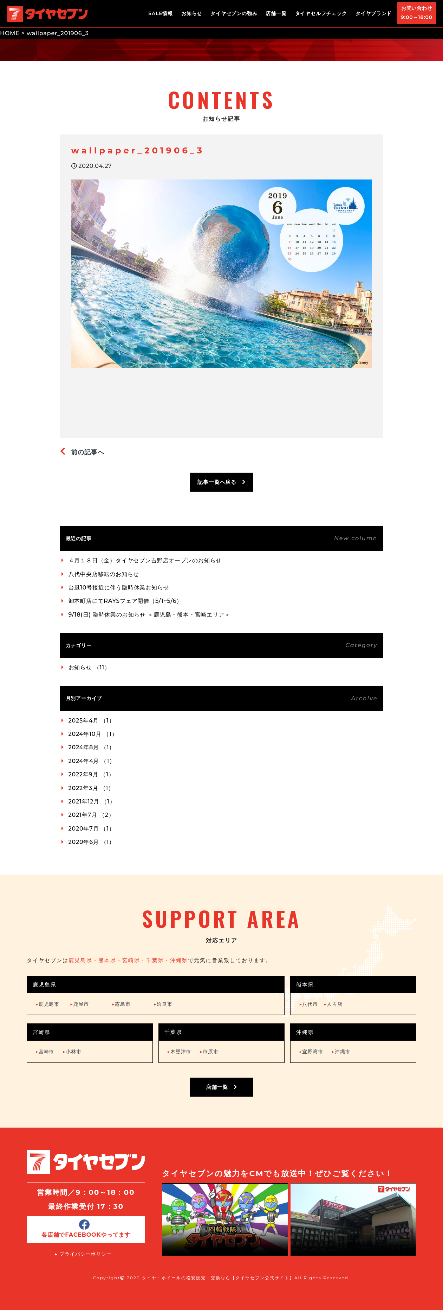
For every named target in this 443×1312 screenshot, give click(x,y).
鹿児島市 (47, 1004)
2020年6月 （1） (92, 842)
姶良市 (163, 1004)
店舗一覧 (276, 13)
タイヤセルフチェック (321, 13)
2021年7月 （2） (92, 815)
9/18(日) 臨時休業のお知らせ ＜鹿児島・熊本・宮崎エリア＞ (149, 614)
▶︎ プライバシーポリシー (83, 1256)
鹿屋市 (79, 1004)
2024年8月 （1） (92, 747)
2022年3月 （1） (91, 788)
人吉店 (333, 1004)
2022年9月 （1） (92, 774)
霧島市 (121, 1004)
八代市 (308, 1004)
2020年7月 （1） (92, 828)
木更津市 (179, 1051)
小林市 (72, 1051)
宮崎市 (44, 1051)
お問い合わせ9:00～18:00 (416, 12)
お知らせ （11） (89, 667)
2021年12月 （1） (92, 801)
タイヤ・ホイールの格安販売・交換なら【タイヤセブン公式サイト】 (218, 1279)
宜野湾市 (311, 1051)
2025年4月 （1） (92, 720)
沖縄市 (341, 1051)
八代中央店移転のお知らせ (104, 574)
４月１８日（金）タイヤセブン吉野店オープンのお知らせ (145, 560)
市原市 (209, 1051)
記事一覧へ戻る (221, 482)
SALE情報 (160, 13)
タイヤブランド (374, 13)
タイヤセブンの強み (233, 13)
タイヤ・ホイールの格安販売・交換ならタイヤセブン (47, 13)
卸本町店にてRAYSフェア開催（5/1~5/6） (126, 601)
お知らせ (191, 13)
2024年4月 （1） (92, 761)
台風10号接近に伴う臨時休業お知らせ (119, 587)
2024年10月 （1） (93, 734)
